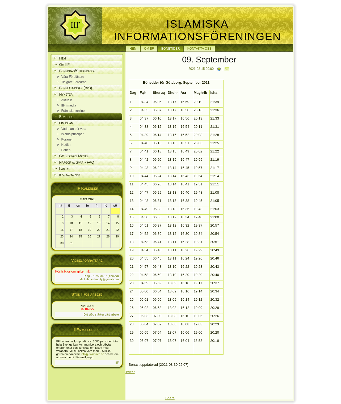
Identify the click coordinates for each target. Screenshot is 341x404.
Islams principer (72, 134)
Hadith (66, 145)
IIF (117, 362)
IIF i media (68, 105)
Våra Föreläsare (72, 77)
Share (170, 398)
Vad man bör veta (73, 129)
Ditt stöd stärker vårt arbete (101, 314)
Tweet (130, 372)
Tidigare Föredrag (74, 82)
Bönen (66, 150)
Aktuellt (66, 100)
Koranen (67, 139)
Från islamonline (73, 111)
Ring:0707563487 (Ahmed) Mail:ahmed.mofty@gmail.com (99, 277)
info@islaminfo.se (92, 354)
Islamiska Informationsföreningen (197, 30)
